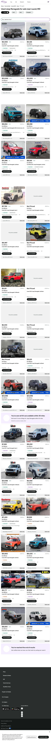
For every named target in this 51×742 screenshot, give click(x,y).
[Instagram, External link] (22, 714)
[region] (25, 736)
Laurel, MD (13, 6)
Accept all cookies (43, 737)
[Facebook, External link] (22, 710)
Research (22, 2)
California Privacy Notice (6, 726)
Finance (28, 2)
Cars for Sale (7, 6)
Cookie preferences (31, 737)
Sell (16, 2)
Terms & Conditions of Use (6, 721)
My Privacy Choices (6, 728)
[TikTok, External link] (22, 708)
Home (2, 6)
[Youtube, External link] (22, 712)
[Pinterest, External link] (22, 716)
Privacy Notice (4, 723)
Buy (11, 2)
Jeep (18, 6)
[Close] (49, 731)
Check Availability (7, 52)
